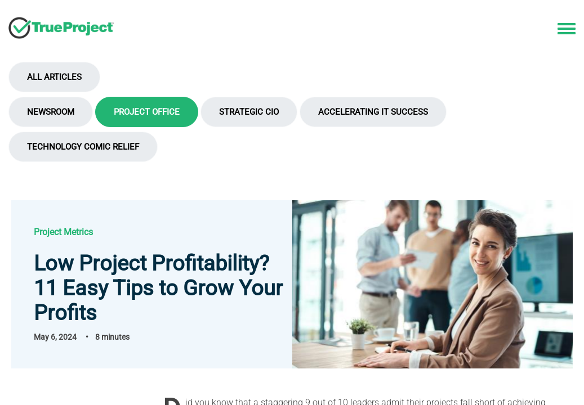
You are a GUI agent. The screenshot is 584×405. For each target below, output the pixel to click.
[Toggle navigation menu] (567, 29)
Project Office (147, 112)
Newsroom (50, 112)
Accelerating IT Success (373, 112)
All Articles (54, 77)
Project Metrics (63, 232)
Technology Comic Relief (83, 147)
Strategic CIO (249, 112)
